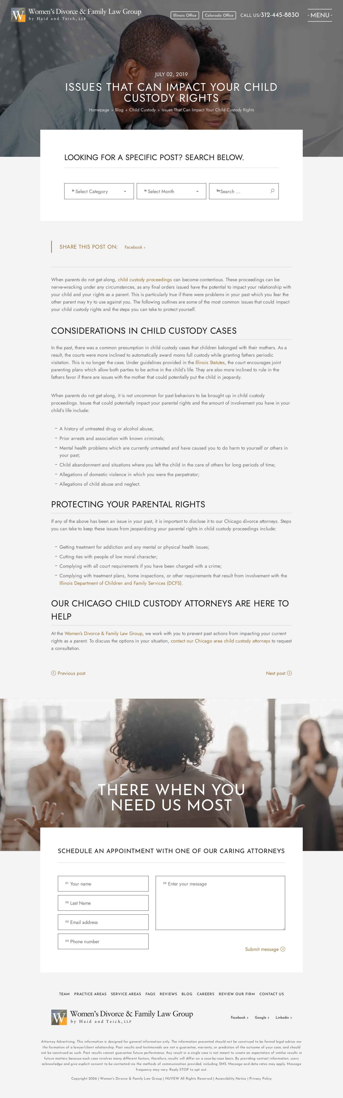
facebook (133, 247)
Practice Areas (90, 994)
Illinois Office (184, 16)
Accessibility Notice (231, 1079)
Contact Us (271, 994)
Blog (187, 994)
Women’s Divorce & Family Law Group (103, 633)
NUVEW (172, 1079)
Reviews (168, 994)
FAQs (150, 994)
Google (260, 1017)
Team (64, 994)
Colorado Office (219, 16)
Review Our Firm (237, 994)
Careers (205, 994)
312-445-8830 (280, 15)
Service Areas (126, 994)
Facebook (238, 1017)
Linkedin (282, 1017)
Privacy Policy (260, 1079)
